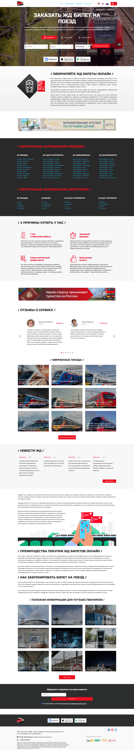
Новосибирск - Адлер (80, 163)
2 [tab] (63, 352)
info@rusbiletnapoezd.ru (26, 737)
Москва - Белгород (23, 169)
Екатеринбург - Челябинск (107, 165)
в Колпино (67, 208)
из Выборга (102, 202)
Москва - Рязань (22, 177)
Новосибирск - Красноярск (81, 165)
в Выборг (67, 202)
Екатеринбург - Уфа (105, 175)
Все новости (109, 481)
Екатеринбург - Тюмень (106, 163)
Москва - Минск (22, 165)
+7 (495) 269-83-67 (24, 740)
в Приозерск (68, 204)
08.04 (81, 50)
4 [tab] (68, 352)
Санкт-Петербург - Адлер (51, 177)
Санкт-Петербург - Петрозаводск (53, 165)
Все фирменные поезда (67, 437)
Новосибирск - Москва (80, 159)
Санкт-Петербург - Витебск (51, 167)
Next (114, 336)
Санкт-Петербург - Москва (51, 159)
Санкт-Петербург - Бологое (51, 163)
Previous (20, 336)
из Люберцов (46, 206)
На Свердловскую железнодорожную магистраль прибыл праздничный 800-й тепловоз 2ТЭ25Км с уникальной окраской (103, 465)
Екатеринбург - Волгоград (107, 177)
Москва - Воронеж (23, 161)
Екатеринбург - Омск (106, 167)
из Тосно (101, 206)
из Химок (44, 202)
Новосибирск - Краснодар (81, 161)
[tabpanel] (45, 332)
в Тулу (19, 202)
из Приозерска (103, 204)
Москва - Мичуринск (23, 173)
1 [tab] (61, 352)
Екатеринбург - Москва (106, 159)
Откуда (26, 43)
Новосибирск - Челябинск (81, 173)
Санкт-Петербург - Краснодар (52, 173)
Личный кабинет (110, 3)
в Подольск (20, 208)
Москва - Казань (22, 163)
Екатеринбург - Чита (105, 171)
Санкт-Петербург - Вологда (51, 169)
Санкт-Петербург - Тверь (51, 161)
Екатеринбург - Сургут (106, 169)
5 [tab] (70, 352)
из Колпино (102, 208)
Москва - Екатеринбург (24, 167)
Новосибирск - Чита (79, 171)
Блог (50, 4)
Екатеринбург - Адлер (106, 161)
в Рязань (19, 204)
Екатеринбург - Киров (106, 173)
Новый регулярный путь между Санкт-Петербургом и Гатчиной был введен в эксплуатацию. (54, 463)
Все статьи (67, 677)
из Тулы (44, 208)
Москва (26, 50)
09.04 (85, 50)
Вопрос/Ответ (57, 4)
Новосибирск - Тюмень (80, 177)
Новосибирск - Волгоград (81, 175)
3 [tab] (65, 352)
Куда (51, 43)
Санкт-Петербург (35, 50)
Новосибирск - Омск (79, 167)
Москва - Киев (21, 171)
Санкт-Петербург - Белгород (52, 175)
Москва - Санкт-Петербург (25, 159)
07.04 (76, 50)
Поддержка (67, 4)
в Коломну (20, 206)
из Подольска (46, 204)
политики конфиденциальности (73, 699)
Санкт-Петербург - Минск (51, 171)
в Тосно (66, 206)
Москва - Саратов (22, 175)
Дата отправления (82, 43)
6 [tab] (72, 352)
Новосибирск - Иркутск (80, 169)
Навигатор (76, 4)
